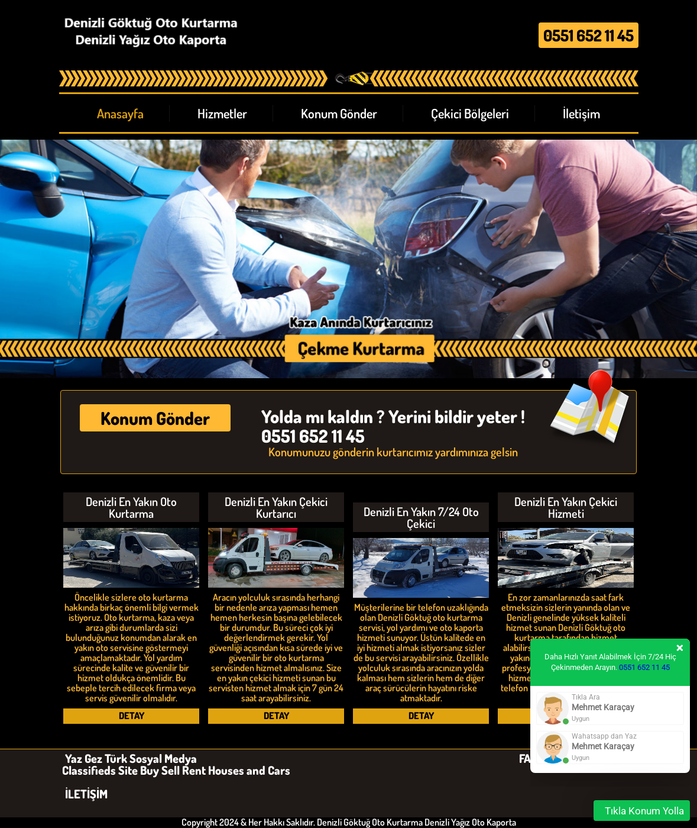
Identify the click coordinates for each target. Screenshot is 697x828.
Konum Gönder (155, 418)
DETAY (131, 715)
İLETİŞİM (86, 794)
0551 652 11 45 (644, 667)
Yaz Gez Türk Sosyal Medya (131, 758)
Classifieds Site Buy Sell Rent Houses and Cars (176, 770)
